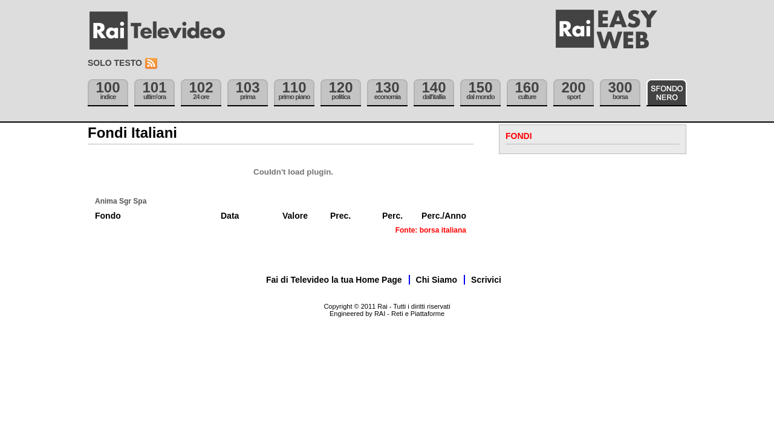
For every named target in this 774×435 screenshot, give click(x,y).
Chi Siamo (436, 280)
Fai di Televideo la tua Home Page (334, 280)
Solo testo (115, 63)
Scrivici (486, 280)
